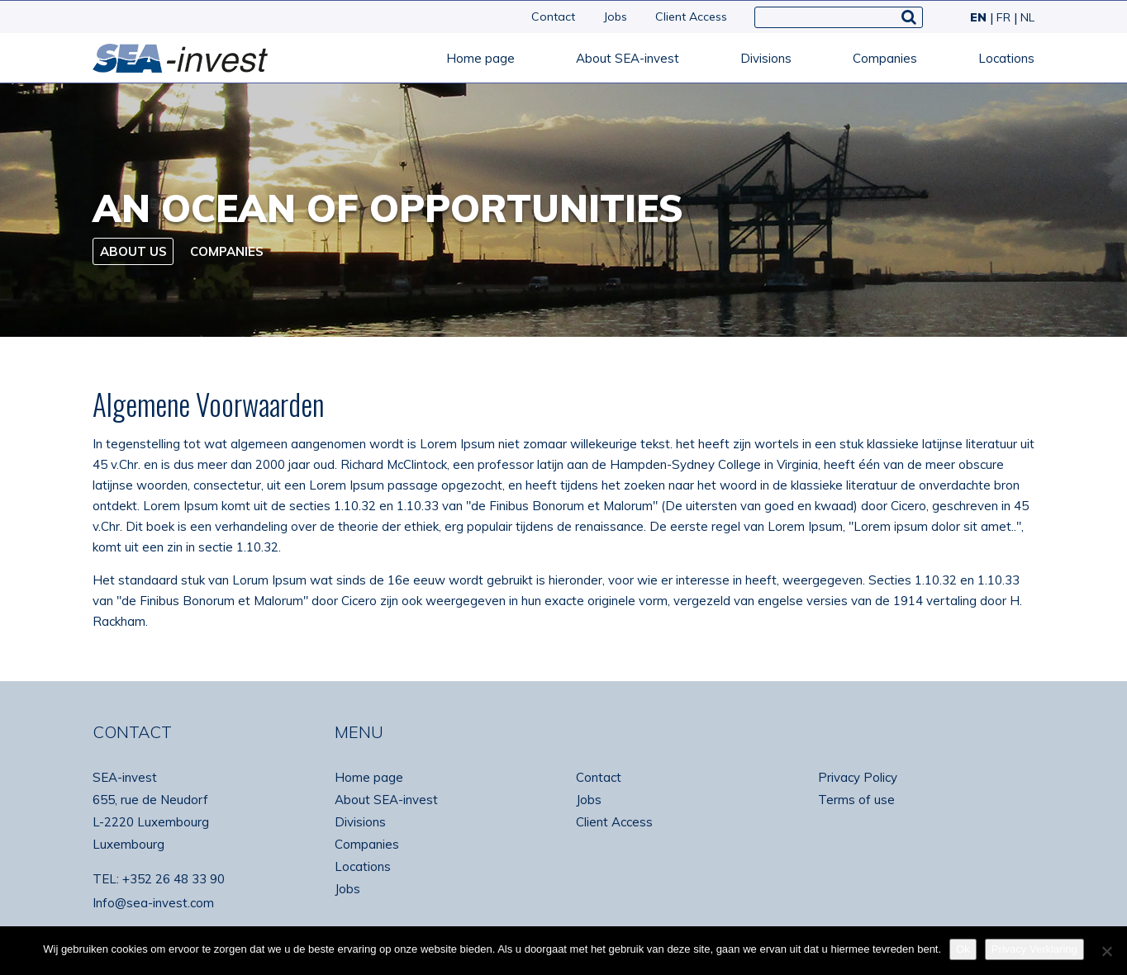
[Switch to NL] (1024, 17)
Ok (963, 949)
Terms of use (856, 799)
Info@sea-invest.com (153, 903)
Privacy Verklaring (1034, 949)
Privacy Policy (857, 777)
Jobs (615, 16)
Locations (1006, 58)
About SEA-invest (627, 58)
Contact (553, 16)
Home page (480, 58)
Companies (885, 58)
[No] (1106, 951)
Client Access (691, 16)
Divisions (766, 58)
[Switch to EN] (976, 17)
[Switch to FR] (1002, 17)
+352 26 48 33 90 (173, 879)
